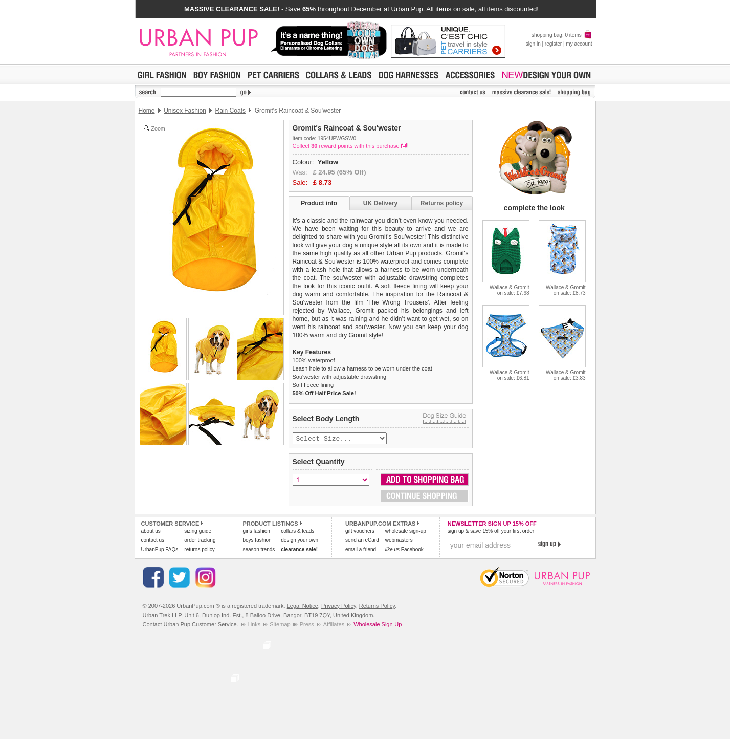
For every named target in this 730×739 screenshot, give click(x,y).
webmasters (399, 541)
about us (151, 532)
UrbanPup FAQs (160, 550)
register (553, 44)
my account (579, 44)
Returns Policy (377, 607)
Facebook (404, 550)
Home (147, 110)
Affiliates (333, 625)
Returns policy (442, 203)
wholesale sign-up (405, 532)
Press (307, 625)
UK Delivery (380, 203)
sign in (533, 44)
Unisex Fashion (185, 110)
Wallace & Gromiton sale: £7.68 (509, 290)
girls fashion (256, 532)
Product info (319, 203)
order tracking (199, 541)
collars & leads (297, 532)
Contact (152, 625)
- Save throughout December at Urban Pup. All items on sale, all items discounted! (365, 9)
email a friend (360, 550)
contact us (153, 541)
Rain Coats (230, 110)
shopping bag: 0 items (562, 35)
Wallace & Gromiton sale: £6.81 (509, 375)
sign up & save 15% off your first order (491, 532)
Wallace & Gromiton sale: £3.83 (565, 375)
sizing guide (197, 532)
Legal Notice (302, 607)
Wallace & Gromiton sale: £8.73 (565, 290)
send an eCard (362, 541)
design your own (299, 541)
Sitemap (280, 625)
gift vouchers (359, 532)
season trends (258, 550)
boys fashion (256, 541)
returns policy (199, 550)
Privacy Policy (338, 607)
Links (254, 625)
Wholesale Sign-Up (377, 625)
